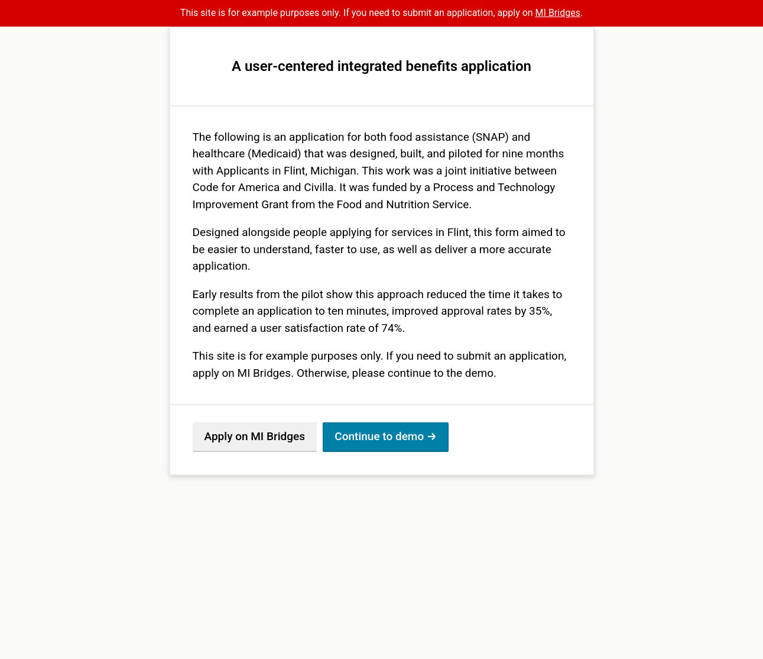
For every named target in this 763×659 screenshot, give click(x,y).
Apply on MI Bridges (254, 436)
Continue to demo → (386, 436)
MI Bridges (557, 12)
